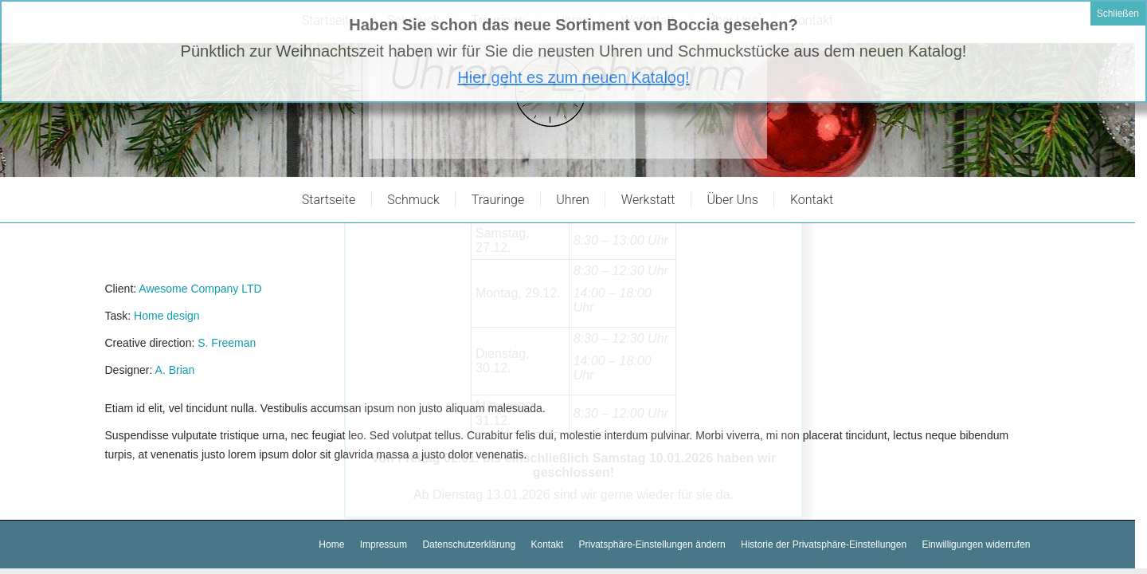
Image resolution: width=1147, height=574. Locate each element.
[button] (652, 545)
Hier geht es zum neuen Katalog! (573, 35)
